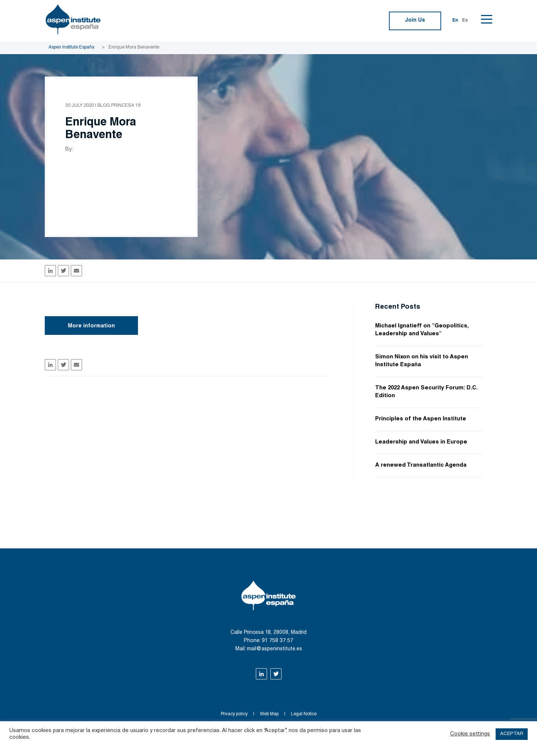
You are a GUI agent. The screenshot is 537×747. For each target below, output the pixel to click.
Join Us (415, 20)
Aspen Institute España (71, 47)
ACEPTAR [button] (511, 734)
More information (91, 326)
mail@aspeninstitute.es (274, 649)
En (455, 20)
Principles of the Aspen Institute (420, 419)
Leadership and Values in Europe (421, 442)
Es (465, 20)
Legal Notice (304, 714)
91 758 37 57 (277, 641)
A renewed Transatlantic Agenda (421, 465)
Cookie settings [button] (470, 734)
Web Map (269, 714)
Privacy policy (234, 714)
